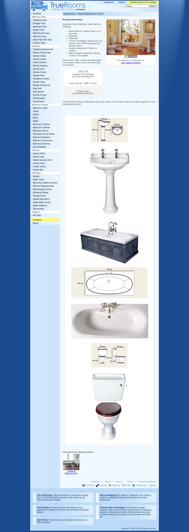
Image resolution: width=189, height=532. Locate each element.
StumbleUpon (141, 485)
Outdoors (36, 212)
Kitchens (36, 150)
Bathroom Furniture (41, 124)
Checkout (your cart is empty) (143, 2)
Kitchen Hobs (39, 163)
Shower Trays (39, 82)
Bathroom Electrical (41, 144)
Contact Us (108, 2)
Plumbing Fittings (40, 192)
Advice (122, 2)
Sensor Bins (38, 170)
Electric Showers (40, 66)
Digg (154, 485)
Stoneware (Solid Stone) (44, 134)
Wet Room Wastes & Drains (45, 183)
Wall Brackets (39, 98)
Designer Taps (39, 23)
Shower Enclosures (41, 85)
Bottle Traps (38, 179)
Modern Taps (39, 30)
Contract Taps (39, 43)
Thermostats (38, 209)
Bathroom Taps (39, 17)
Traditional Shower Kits (43, 49)
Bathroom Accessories (43, 140)
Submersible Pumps (42, 202)
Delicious (103, 485)
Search (119, 482)
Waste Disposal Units (42, 160)
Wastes (36, 176)
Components (38, 101)
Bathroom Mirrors (40, 131)
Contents (37, 14)
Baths (35, 118)
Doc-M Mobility (39, 147)
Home (108, 482)
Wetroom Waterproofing (43, 186)
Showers (36, 46)
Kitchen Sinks (39, 153)
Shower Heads (39, 59)
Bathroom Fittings (40, 105)
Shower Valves (39, 56)
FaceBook (89, 485)
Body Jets (37, 88)
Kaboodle (116, 485)
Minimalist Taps (39, 27)
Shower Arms (39, 69)
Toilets (36, 111)
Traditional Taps (40, 20)
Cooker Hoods (39, 166)
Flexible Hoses (39, 196)
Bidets (36, 121)
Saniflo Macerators (41, 199)
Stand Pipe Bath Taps (42, 40)
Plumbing (36, 173)
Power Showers (40, 62)
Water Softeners (40, 205)
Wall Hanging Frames (42, 189)
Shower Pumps (39, 95)
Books (36, 223)
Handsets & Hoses (41, 79)
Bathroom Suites (40, 108)
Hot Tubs (37, 215)
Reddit (127, 485)
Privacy (130, 482)
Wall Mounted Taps (41, 33)
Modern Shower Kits (42, 53)
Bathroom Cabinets (41, 127)
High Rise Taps (39, 36)
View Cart (95, 482)
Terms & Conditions (147, 482)
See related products (131, 62)
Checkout (37, 220)
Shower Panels (39, 72)
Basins (36, 114)
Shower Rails (39, 75)
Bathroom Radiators (42, 137)
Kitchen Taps (38, 157)
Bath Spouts (38, 92)
